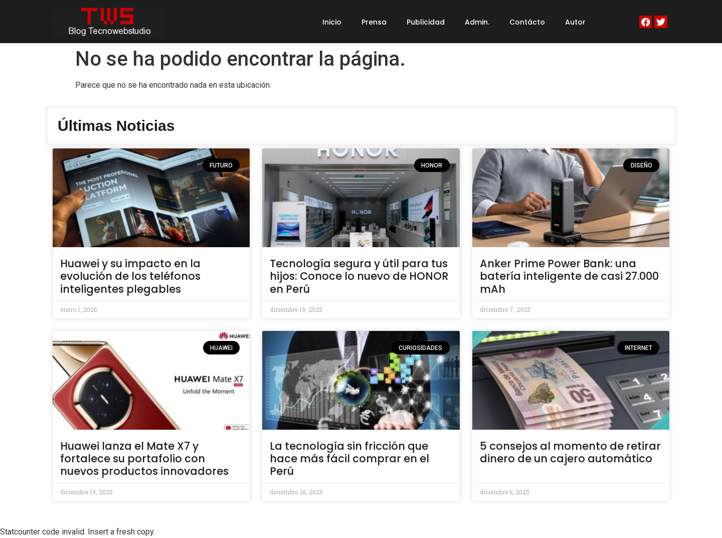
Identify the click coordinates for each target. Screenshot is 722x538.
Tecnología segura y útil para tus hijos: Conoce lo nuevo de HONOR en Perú (359, 276)
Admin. (477, 22)
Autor (575, 22)
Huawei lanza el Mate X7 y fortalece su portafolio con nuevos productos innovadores (144, 458)
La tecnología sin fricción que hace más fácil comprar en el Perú (349, 458)
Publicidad (426, 22)
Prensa (374, 22)
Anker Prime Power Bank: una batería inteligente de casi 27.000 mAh (569, 276)
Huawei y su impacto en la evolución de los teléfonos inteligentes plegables (130, 276)
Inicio (331, 22)
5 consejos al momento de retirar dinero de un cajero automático (570, 452)
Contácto (527, 22)
